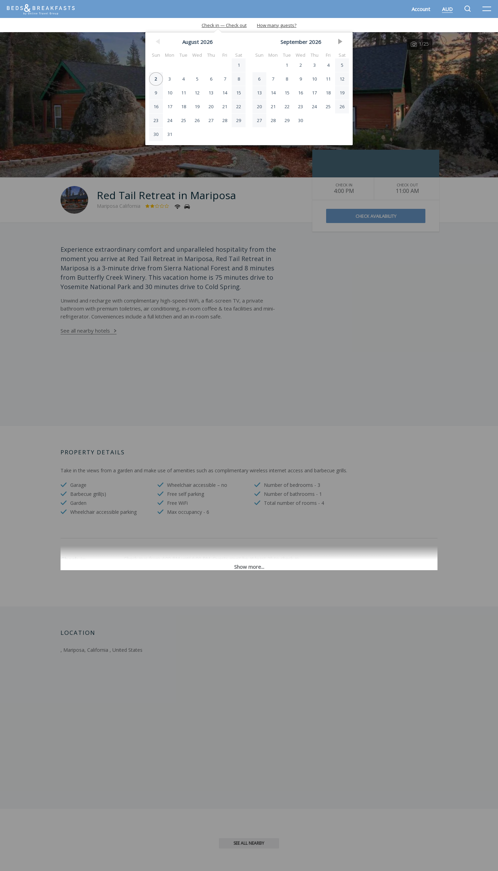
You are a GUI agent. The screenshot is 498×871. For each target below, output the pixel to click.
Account (421, 9)
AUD (447, 9)
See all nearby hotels (85, 330)
